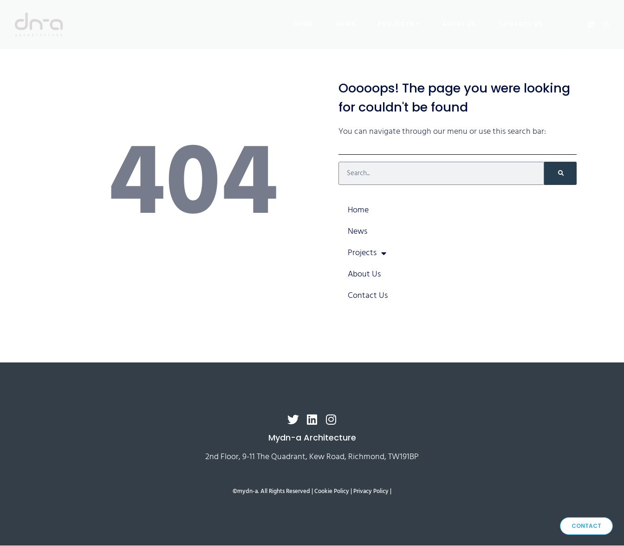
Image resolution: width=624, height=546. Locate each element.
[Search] (560, 173)
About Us (459, 23)
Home (304, 23)
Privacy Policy (371, 492)
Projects (399, 23)
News (346, 23)
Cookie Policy (331, 492)
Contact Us (520, 23)
